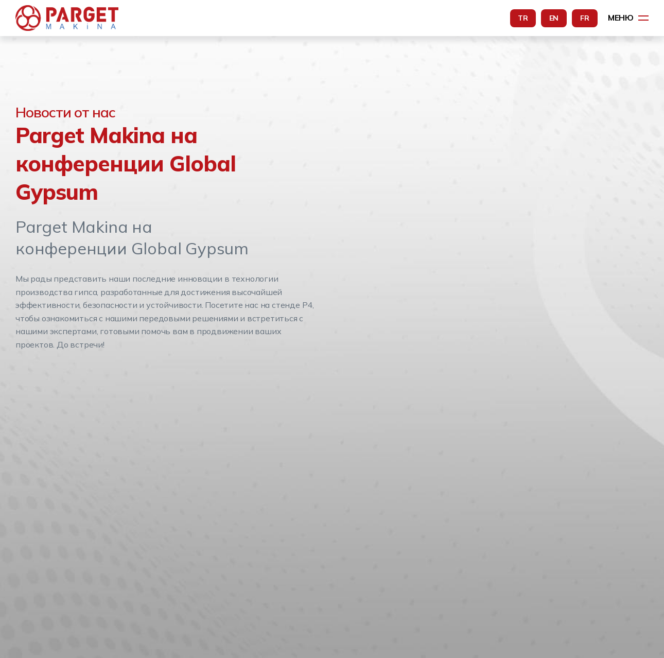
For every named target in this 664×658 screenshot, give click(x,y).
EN (554, 18)
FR (584, 18)
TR (523, 18)
